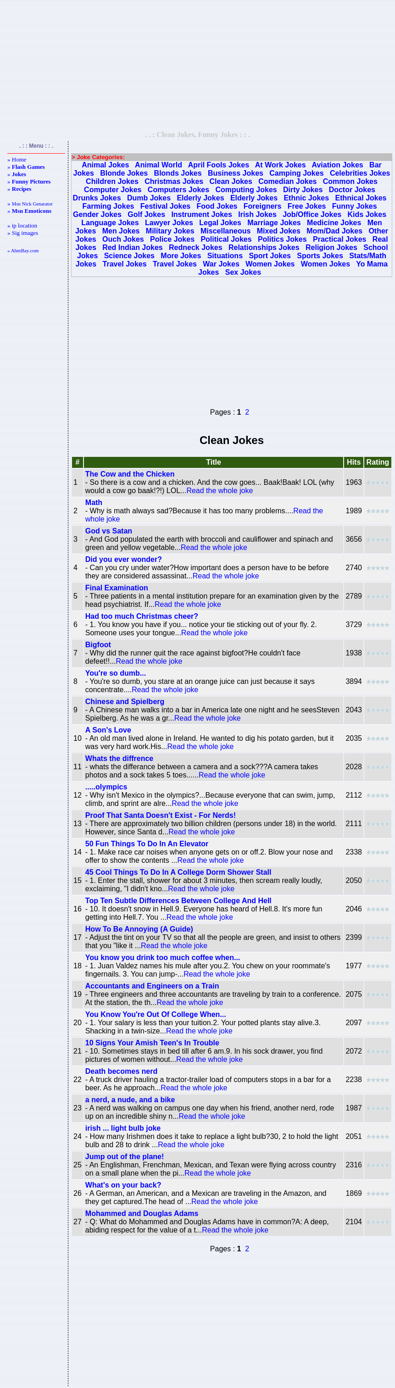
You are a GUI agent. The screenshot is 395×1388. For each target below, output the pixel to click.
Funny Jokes (354, 206)
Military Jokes (170, 231)
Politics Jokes (282, 239)
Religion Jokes (331, 247)
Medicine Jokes (334, 223)
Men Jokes (121, 231)
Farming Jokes (108, 206)
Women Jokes (270, 264)
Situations (225, 256)
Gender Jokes (97, 214)
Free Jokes (307, 206)
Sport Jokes (270, 256)
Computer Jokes (112, 190)
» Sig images (22, 232)
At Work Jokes (280, 165)
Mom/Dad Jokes (334, 231)
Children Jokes (112, 181)
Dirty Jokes (303, 190)
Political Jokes (225, 239)
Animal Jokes (105, 165)
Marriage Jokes (274, 223)
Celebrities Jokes (360, 173)
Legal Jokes (220, 223)
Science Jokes (129, 256)
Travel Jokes (125, 264)
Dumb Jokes (149, 198)
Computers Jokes (178, 190)
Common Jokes (350, 181)
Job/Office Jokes (312, 214)
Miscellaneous (225, 231)
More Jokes (181, 256)
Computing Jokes (246, 190)
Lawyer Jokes (169, 223)
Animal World (158, 165)
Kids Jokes (367, 214)
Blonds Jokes (178, 173)
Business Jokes (235, 173)
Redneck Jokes (196, 247)
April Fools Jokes (218, 165)
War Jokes (221, 264)
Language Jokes (110, 223)
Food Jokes (217, 206)
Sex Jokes (243, 272)
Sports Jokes (320, 256)
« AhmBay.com (23, 250)
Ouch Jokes (123, 239)
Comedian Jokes (287, 181)
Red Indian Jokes (132, 247)
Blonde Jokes (124, 173)
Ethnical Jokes (360, 198)
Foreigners (263, 206)
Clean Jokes (231, 181)
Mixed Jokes (278, 231)
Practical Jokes (340, 239)
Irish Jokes (257, 214)
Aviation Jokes (337, 165)
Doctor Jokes (352, 190)
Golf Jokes (146, 214)
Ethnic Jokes (306, 198)
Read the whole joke (219, 490)
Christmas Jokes (174, 181)
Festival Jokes (165, 206)
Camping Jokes (296, 173)
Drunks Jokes (97, 198)
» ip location (22, 225)
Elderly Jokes (200, 198)
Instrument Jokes (201, 214)
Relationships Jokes (264, 247)
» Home (17, 159)
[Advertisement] (197, 65)
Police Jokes (172, 239)
